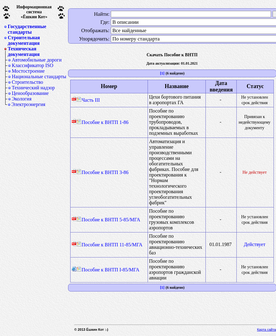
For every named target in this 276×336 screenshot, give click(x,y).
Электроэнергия (28, 104)
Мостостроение (28, 71)
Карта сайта (266, 329)
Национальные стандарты (39, 76)
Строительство (27, 82)
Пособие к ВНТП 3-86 (103, 172)
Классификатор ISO (32, 65)
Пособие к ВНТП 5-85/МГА (108, 219)
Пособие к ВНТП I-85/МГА (108, 269)
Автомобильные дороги (37, 59)
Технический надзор (33, 87)
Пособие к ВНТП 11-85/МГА (110, 244)
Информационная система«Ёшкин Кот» (34, 12)
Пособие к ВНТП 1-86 (103, 122)
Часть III (88, 100)
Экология (22, 98)
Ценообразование (30, 93)
